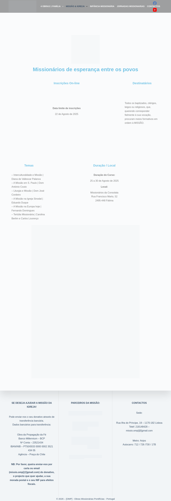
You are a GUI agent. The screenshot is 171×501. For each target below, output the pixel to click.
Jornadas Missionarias (130, 6)
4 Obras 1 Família (53, 6)
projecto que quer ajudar (29, 476)
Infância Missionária (102, 6)
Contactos (153, 6)
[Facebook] (155, 3)
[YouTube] (155, 10)
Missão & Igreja (77, 6)
